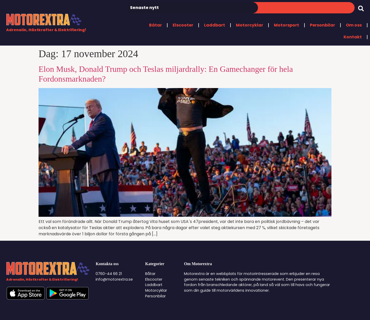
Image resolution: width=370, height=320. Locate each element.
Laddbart (214, 25)
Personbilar (322, 25)
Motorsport (286, 25)
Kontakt (353, 37)
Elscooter (183, 25)
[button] (361, 8)
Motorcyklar (249, 25)
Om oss (354, 25)
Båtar (155, 25)
